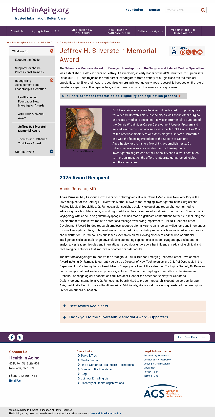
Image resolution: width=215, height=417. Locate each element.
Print (173, 51)
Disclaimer (149, 368)
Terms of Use (151, 376)
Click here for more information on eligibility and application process (119, 96)
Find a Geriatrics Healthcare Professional (107, 365)
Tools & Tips (89, 355)
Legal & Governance (157, 351)
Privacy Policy (151, 372)
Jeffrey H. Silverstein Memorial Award (32, 129)
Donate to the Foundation (97, 369)
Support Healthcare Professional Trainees (29, 70)
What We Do (47, 42)
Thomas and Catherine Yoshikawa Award (32, 141)
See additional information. (105, 413)
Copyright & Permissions (157, 363)
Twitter (20, 337)
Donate (154, 9)
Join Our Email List (192, 337)
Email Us (15, 380)
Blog (84, 374)
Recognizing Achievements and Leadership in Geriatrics (90, 42)
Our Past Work (24, 151)
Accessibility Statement (156, 355)
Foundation (134, 9)
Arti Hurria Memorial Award (31, 116)
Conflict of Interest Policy (157, 359)
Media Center (89, 360)
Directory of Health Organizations (102, 383)
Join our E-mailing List (95, 378)
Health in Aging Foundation (21, 42)
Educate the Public (27, 59)
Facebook (11, 337)
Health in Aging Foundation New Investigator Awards (31, 101)
